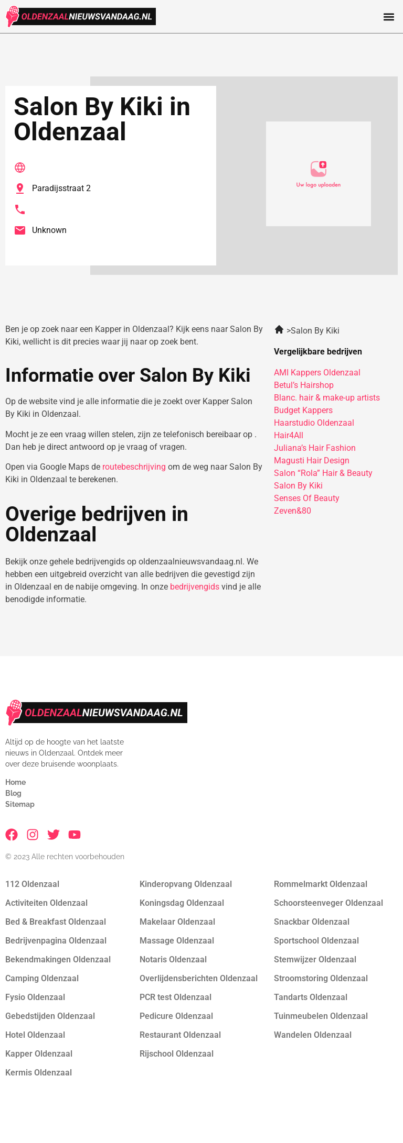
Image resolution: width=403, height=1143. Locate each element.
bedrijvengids (194, 587)
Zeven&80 (292, 511)
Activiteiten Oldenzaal (46, 903)
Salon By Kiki (298, 486)
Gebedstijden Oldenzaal (50, 1016)
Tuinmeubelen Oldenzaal (321, 1016)
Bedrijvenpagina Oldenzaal (56, 941)
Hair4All (288, 435)
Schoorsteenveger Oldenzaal (328, 903)
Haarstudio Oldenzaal (314, 423)
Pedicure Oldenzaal (176, 1016)
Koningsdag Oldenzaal (182, 903)
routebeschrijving (134, 467)
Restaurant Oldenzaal (180, 1035)
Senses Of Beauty (307, 498)
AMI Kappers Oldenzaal (317, 373)
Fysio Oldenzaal (35, 997)
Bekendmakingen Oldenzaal (58, 959)
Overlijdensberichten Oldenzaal (199, 978)
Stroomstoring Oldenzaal (321, 978)
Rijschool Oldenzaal (177, 1054)
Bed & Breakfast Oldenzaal (55, 922)
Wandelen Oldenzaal (313, 1035)
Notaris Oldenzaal (173, 959)
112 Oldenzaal (32, 884)
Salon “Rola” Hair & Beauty (323, 473)
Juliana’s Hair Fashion (315, 448)
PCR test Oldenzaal (175, 997)
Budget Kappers (303, 410)
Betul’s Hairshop (304, 385)
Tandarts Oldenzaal (310, 997)
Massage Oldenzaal (177, 941)
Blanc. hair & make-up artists (327, 398)
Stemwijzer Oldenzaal (315, 959)
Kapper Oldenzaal (38, 1054)
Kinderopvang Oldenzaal (186, 884)
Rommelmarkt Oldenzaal (320, 884)
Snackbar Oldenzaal (311, 922)
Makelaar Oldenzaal (177, 922)
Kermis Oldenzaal (38, 1073)
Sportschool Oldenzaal (316, 941)
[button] (389, 16)
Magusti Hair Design (311, 460)
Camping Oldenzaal (42, 978)
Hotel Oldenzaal (35, 1035)
